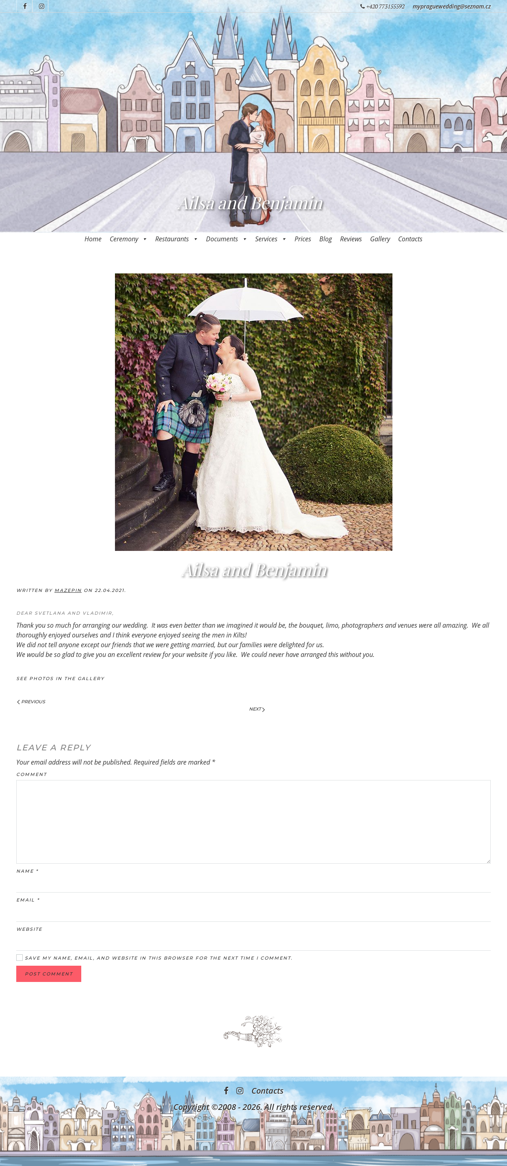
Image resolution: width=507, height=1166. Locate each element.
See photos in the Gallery (60, 678)
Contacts (410, 238)
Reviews (351, 238)
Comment (31, 774)
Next (257, 709)
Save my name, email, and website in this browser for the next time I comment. (154, 958)
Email (27, 900)
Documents (226, 239)
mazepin (68, 590)
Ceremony (128, 239)
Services (270, 239)
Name (27, 871)
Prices (303, 238)
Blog (325, 238)
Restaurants (176, 239)
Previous (31, 701)
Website (29, 929)
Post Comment (49, 974)
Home (93, 238)
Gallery (380, 238)
